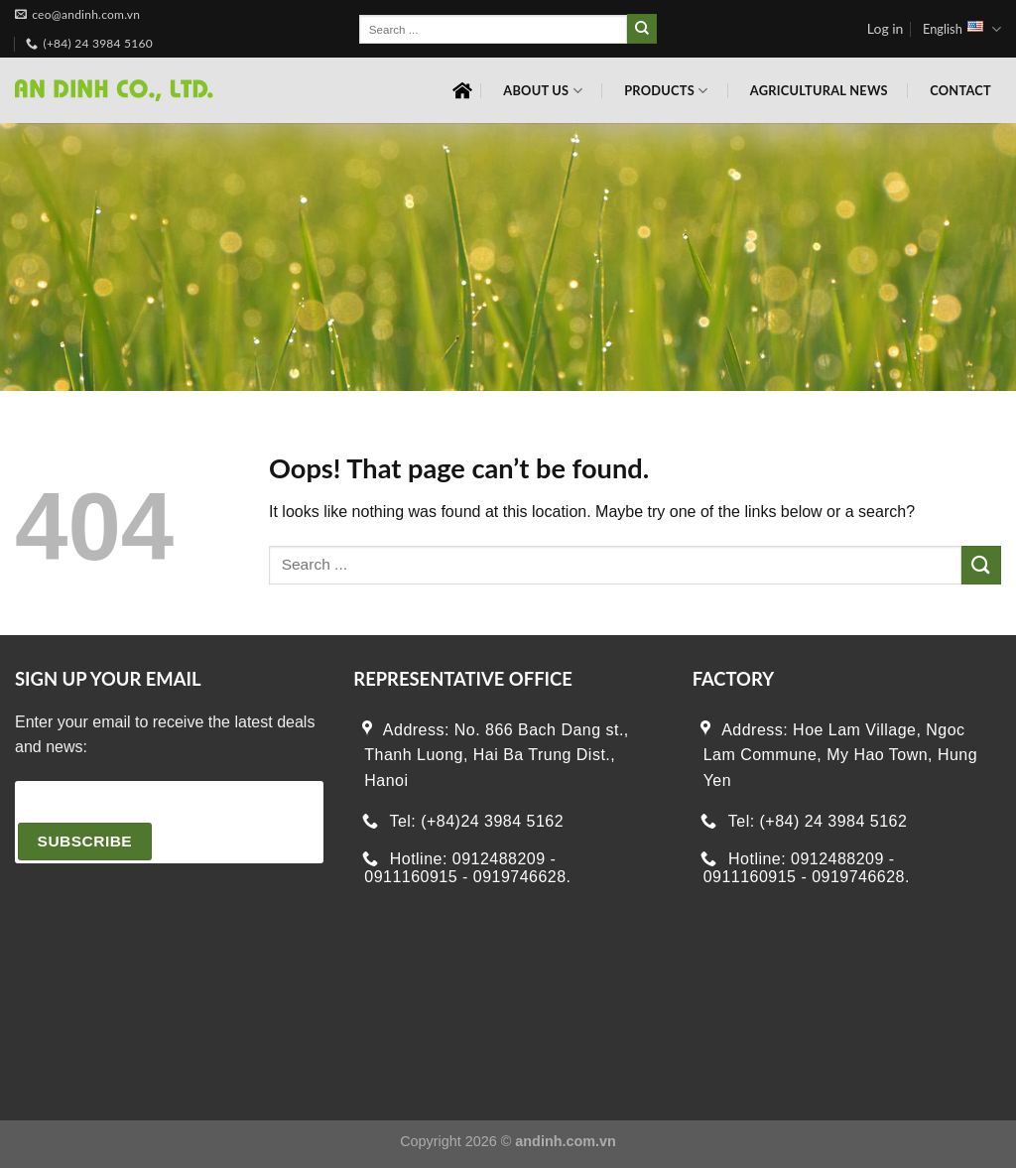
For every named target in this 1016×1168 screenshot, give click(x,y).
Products (665, 90)
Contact (960, 90)
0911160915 (410, 877)
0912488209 (499, 859)
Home (462, 90)
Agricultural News (819, 90)
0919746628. (522, 877)
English (962, 29)
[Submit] (642, 29)
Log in (885, 28)
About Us (542, 90)
